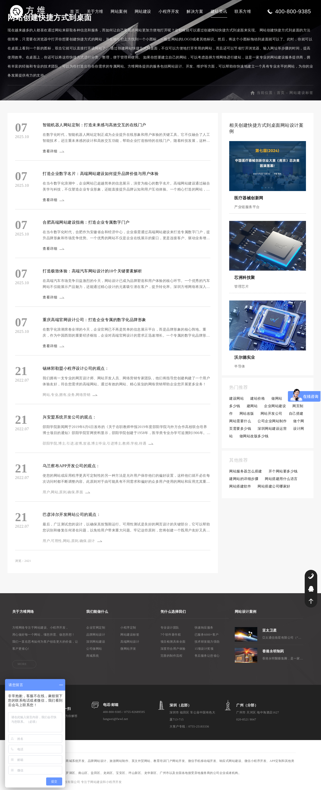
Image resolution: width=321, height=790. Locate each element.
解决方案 (195, 11)
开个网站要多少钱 (283, 471)
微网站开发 (128, 648)
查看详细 (50, 151)
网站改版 (246, 413)
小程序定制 (128, 627)
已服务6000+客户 (207, 634)
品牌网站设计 (95, 634)
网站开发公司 (271, 413)
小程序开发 (168, 11)
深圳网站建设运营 (272, 429)
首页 (281, 93)
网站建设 (143, 11)
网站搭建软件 (240, 486)
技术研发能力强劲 (207, 641)
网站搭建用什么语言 (281, 479)
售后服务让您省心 (207, 655)
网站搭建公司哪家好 (274, 486)
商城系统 (92, 655)
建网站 (252, 406)
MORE (22, 664)
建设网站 (236, 398)
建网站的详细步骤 (243, 479)
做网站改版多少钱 (254, 436)
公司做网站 (94, 648)
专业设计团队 (169, 627)
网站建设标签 (301, 93)
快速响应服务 (204, 627)
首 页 (74, 11)
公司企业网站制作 (272, 421)
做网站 (276, 398)
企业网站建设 (275, 406)
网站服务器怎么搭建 (245, 471)
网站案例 (119, 11)
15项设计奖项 (204, 648)
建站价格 (257, 398)
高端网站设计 (129, 641)
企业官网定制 (95, 627)
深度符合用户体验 (173, 648)
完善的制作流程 (171, 655)
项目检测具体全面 (173, 641)
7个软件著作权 (170, 634)
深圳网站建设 (95, 641)
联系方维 (242, 11)
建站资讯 (219, 11)
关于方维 (95, 11)
